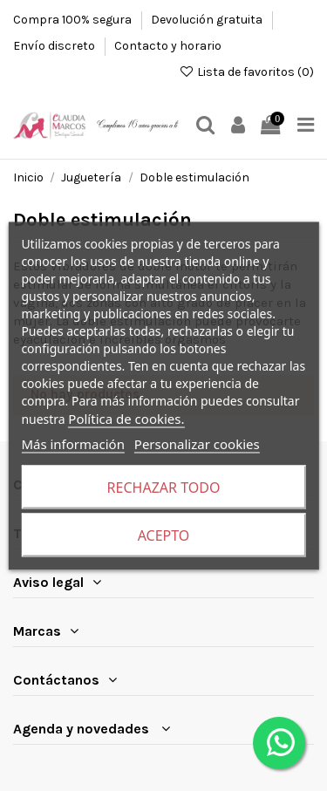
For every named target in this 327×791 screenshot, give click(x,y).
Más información (73, 443)
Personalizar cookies (197, 443)
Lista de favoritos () (246, 72)
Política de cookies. (126, 417)
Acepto (164, 534)
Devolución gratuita (208, 19)
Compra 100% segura (73, 19)
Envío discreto (55, 45)
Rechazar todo (164, 486)
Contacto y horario (167, 45)
